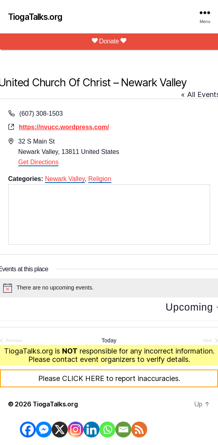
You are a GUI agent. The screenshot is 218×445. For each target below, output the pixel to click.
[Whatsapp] (107, 429)
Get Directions (38, 162)
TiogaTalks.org (35, 17)
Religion (99, 178)
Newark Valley (65, 178)
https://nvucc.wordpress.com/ (64, 127)
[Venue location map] (109, 214)
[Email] (123, 429)
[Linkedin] (91, 429)
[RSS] (139, 429)
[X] (60, 429)
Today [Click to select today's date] (108, 340)
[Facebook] (28, 429)
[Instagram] (76, 429)
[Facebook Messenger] (44, 429)
